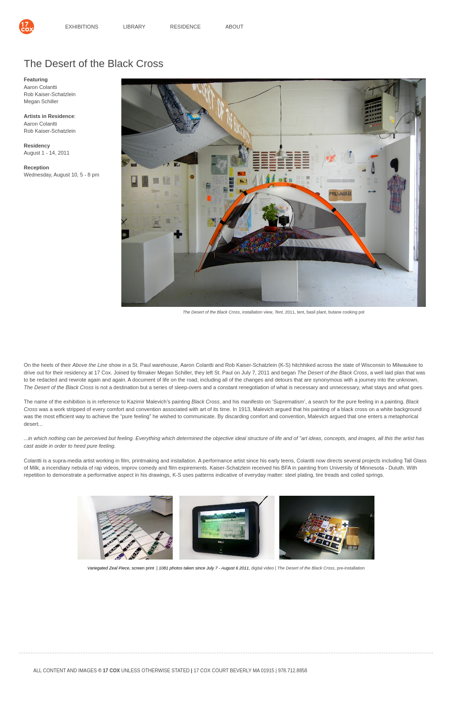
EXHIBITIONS (81, 26)
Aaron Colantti (40, 87)
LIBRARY (134, 26)
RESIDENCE (185, 26)
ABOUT (235, 26)
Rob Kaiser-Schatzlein (50, 94)
